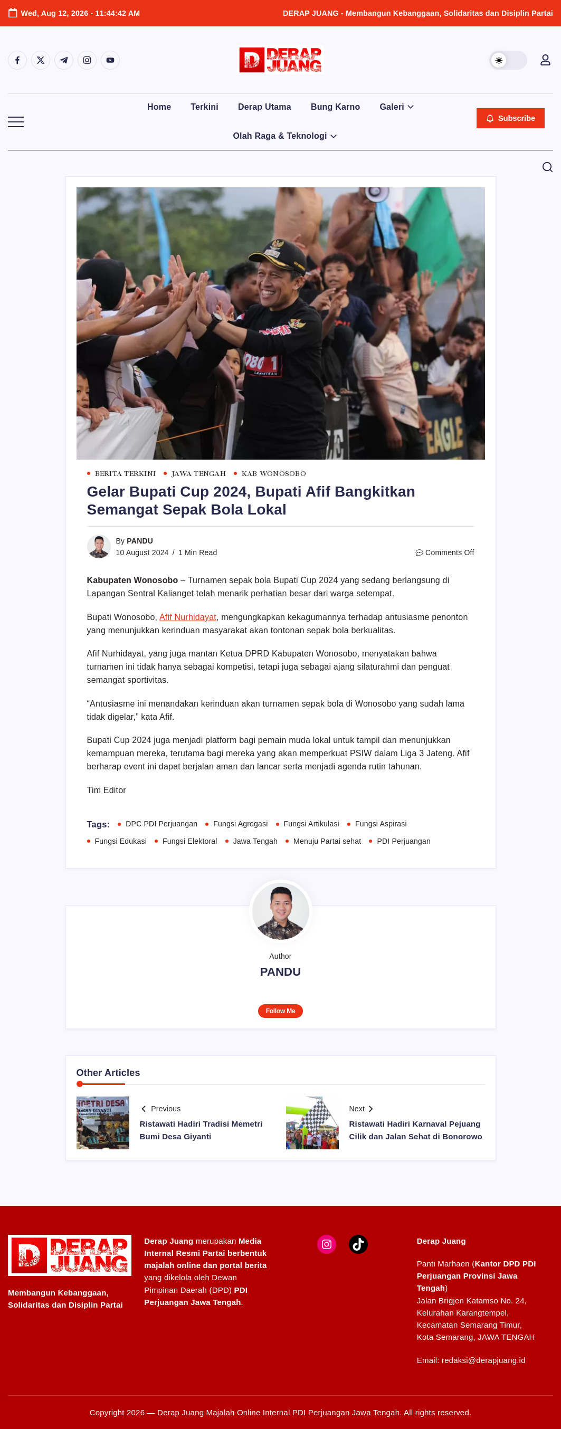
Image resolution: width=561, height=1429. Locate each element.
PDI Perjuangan (404, 841)
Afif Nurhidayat (187, 617)
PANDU (140, 541)
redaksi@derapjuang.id (484, 1360)
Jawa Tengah (255, 841)
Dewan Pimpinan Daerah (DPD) (196, 1290)
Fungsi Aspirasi (381, 824)
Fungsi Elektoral (190, 841)
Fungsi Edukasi (121, 841)
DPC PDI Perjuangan (161, 824)
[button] (508, 60)
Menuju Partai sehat (327, 841)
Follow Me (281, 1011)
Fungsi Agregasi (240, 824)
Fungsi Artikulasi (311, 824)
